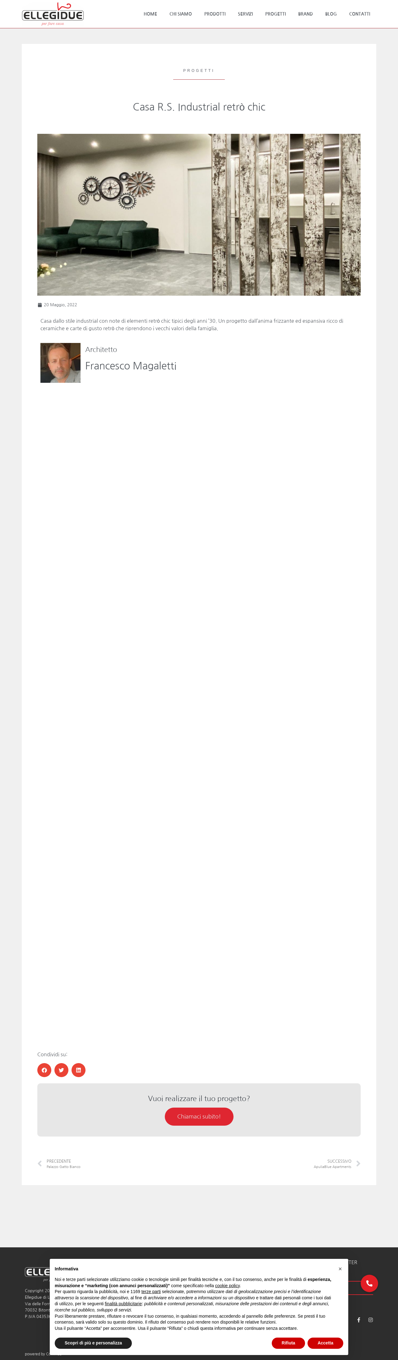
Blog (331, 14)
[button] (44, 1070)
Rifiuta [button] (288, 1342)
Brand (305, 14)
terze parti (151, 1291)
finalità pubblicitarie (123, 1303)
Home (150, 14)
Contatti (359, 14)
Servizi (245, 14)
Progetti (275, 14)
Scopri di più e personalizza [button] (93, 1342)
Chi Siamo (180, 14)
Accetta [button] (325, 1342)
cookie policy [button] (227, 1285)
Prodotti (214, 14)
